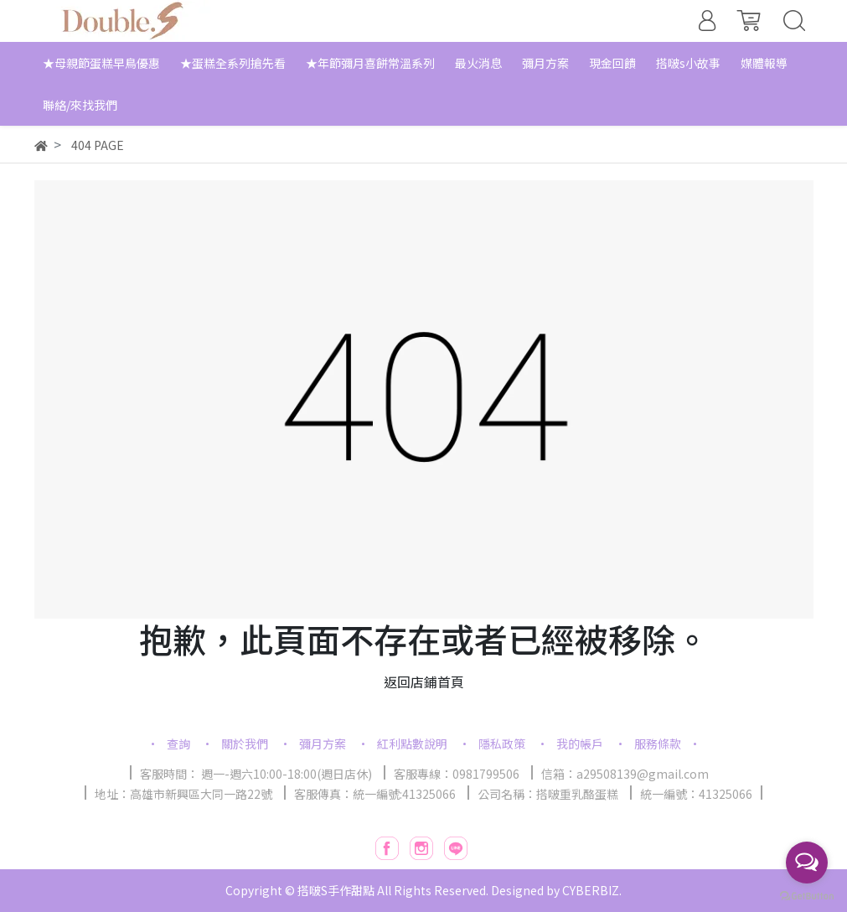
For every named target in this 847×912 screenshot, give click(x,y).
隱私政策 (501, 743)
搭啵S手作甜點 (335, 890)
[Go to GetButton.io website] (807, 894)
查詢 (178, 743)
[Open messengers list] (807, 863)
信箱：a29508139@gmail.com (625, 774)
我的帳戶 (579, 743)
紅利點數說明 (412, 743)
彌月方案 (322, 743)
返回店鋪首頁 (424, 681)
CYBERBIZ (590, 890)
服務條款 (657, 743)
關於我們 (244, 743)
